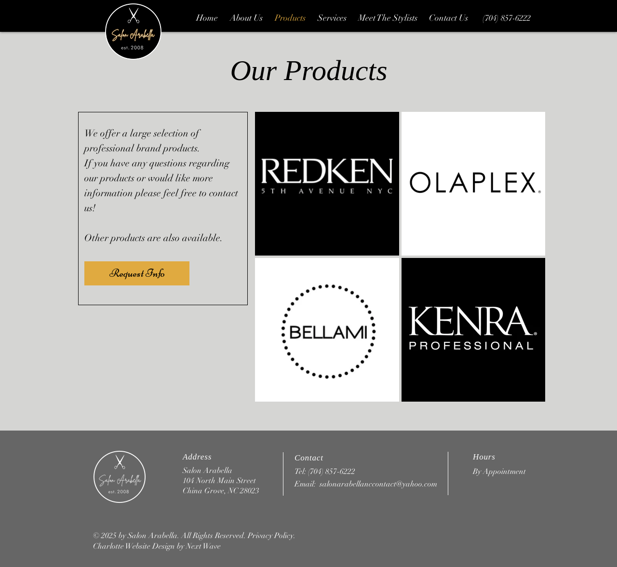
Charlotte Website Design (134, 546)
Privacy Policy (271, 535)
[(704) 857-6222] (506, 18)
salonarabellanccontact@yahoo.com (378, 484)
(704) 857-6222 (331, 471)
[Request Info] (136, 273)
